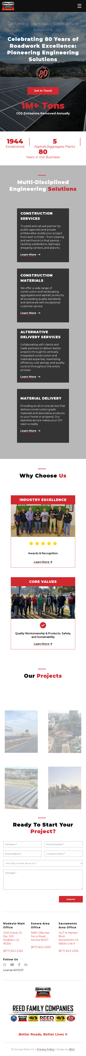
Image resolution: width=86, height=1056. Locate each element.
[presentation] (27, 899)
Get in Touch (43, 90)
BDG (72, 1049)
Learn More (43, 562)
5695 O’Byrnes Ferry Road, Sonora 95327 (40, 936)
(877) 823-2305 (13, 950)
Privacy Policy (45, 1049)
